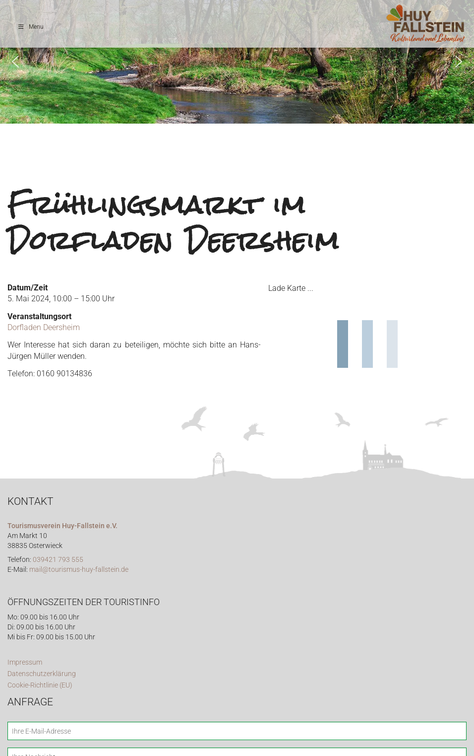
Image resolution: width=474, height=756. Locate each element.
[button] (15, 61)
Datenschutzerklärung (41, 674)
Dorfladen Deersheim (43, 327)
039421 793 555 (58, 559)
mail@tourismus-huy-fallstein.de (78, 569)
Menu (30, 26)
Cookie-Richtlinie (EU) (39, 685)
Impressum (24, 662)
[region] (237, 62)
